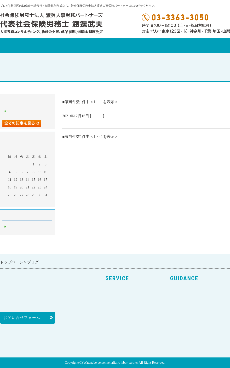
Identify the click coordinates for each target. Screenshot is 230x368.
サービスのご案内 (121, 292)
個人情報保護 (182, 318)
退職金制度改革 (119, 327)
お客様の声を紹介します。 (88, 122)
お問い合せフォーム (22, 317)
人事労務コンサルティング (129, 301)
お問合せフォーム (207, 45)
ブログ (97, 116)
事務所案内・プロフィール (194, 301)
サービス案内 (69, 45)
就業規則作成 (117, 309)
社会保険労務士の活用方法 (194, 335)
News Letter (161, 45)
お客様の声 (180, 309)
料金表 (176, 327)
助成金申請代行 (119, 318)
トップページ (23, 45)
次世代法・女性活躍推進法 (129, 335)
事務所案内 (115, 45)
